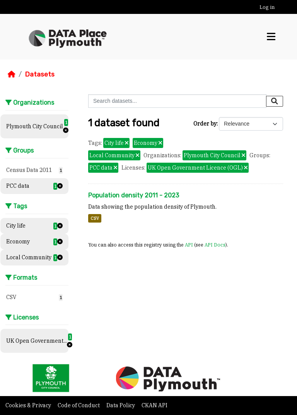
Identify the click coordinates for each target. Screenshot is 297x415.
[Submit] (274, 101)
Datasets (40, 74)
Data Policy (121, 405)
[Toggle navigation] (271, 37)
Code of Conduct (79, 405)
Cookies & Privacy (28, 405)
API (189, 245)
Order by (205, 123)
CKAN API (154, 405)
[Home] (11, 74)
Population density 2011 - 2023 (133, 195)
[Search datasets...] (177, 101)
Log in (267, 7)
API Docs (215, 245)
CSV (94, 218)
